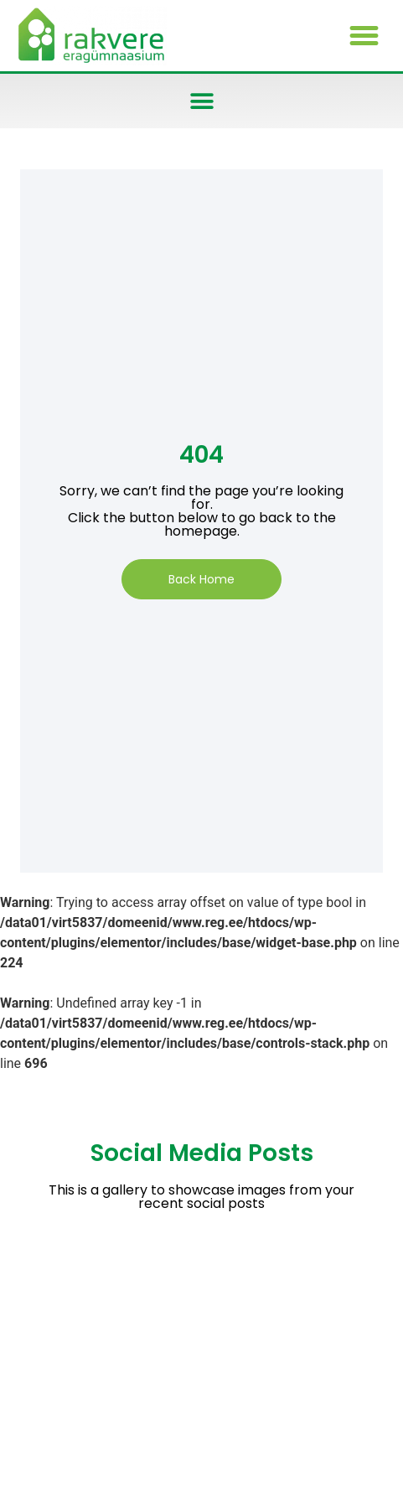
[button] (363, 36)
